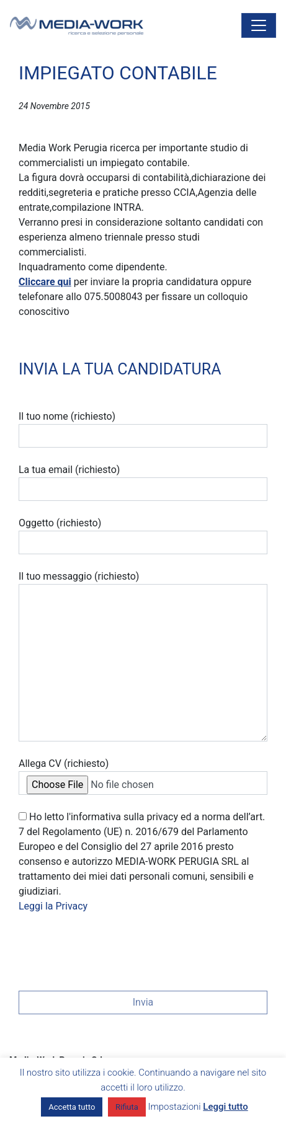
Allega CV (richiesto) (143, 776)
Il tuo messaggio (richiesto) (143, 655)
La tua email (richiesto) (143, 482)
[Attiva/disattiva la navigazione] (258, 25)
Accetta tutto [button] (71, 1107)
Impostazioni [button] (174, 1106)
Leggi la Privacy (53, 906)
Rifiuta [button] (126, 1107)
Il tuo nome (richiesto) (143, 429)
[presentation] (113, 948)
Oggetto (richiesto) (143, 535)
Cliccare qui (45, 282)
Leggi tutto (225, 1106)
